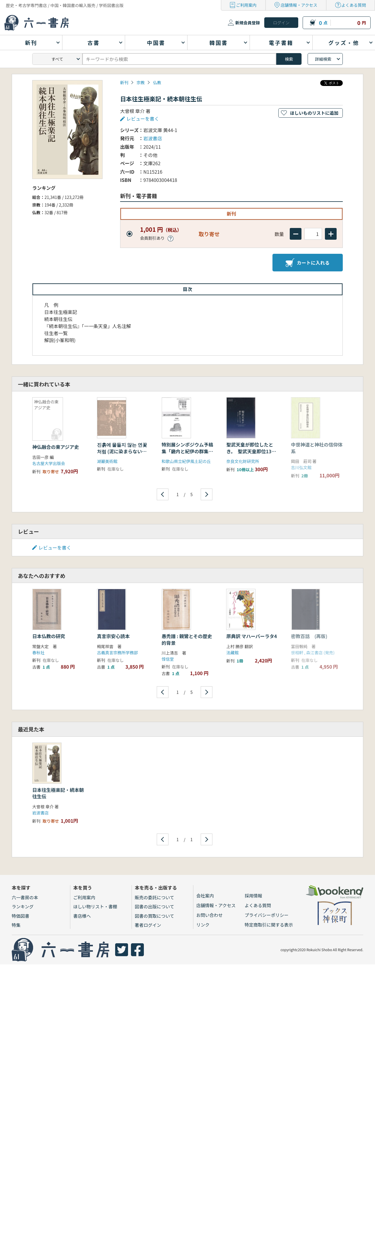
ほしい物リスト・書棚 (95, 906)
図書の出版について (154, 906)
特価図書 (20, 916)
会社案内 (205, 896)
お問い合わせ (209, 915)
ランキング (23, 906)
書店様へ (82, 916)
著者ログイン (148, 925)
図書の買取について (154, 916)
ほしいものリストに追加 (314, 113)
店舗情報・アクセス (299, 5)
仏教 (157, 82)
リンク (202, 925)
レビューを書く (142, 118)
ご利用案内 (246, 5)
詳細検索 (323, 59)
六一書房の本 (25, 897)
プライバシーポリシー (267, 915)
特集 (16, 925)
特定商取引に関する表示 (269, 925)
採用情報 (253, 896)
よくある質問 (353, 5)
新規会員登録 (247, 23)
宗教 (141, 82)
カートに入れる (308, 262)
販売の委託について (154, 897)
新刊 (124, 82)
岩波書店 (152, 138)
